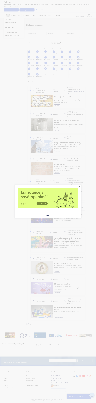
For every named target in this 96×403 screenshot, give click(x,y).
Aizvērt (48, 215)
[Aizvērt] (79, 186)
